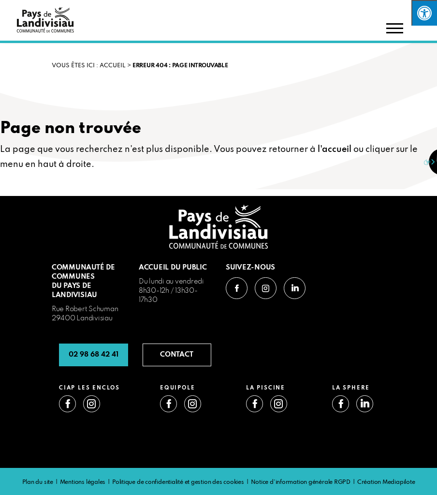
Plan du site (37, 482)
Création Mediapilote (386, 482)
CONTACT (176, 354)
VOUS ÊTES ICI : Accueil (89, 66)
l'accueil (334, 149)
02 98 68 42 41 (93, 354)
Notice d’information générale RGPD (301, 482)
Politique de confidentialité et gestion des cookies (178, 482)
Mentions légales (82, 482)
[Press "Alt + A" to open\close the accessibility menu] (424, 13)
